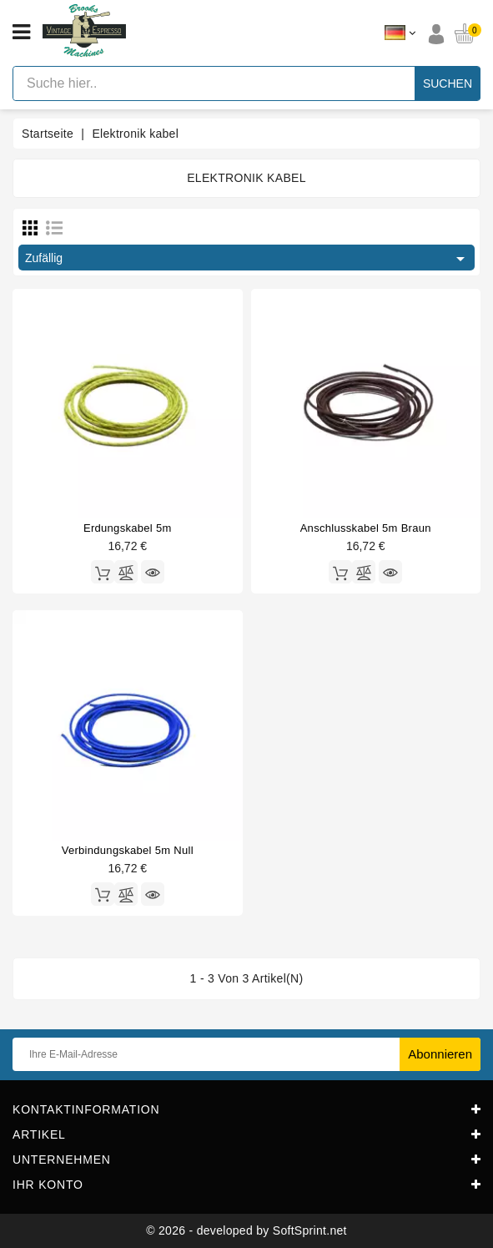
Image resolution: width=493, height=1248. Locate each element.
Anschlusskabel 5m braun (365, 528)
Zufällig (247, 259)
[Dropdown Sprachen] (400, 33)
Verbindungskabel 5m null (128, 850)
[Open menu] (21, 32)
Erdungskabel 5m (127, 528)
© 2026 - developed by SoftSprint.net (246, 1230)
